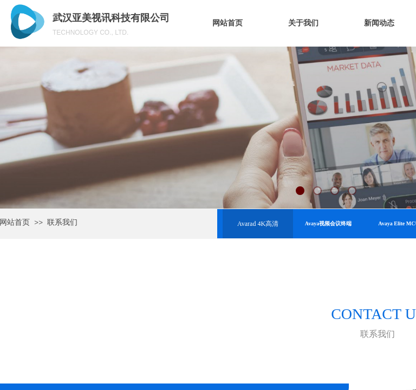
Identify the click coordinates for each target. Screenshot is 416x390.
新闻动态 (379, 23)
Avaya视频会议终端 (328, 223)
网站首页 (227, 23)
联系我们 (62, 222)
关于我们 (303, 23)
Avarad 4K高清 (257, 223)
